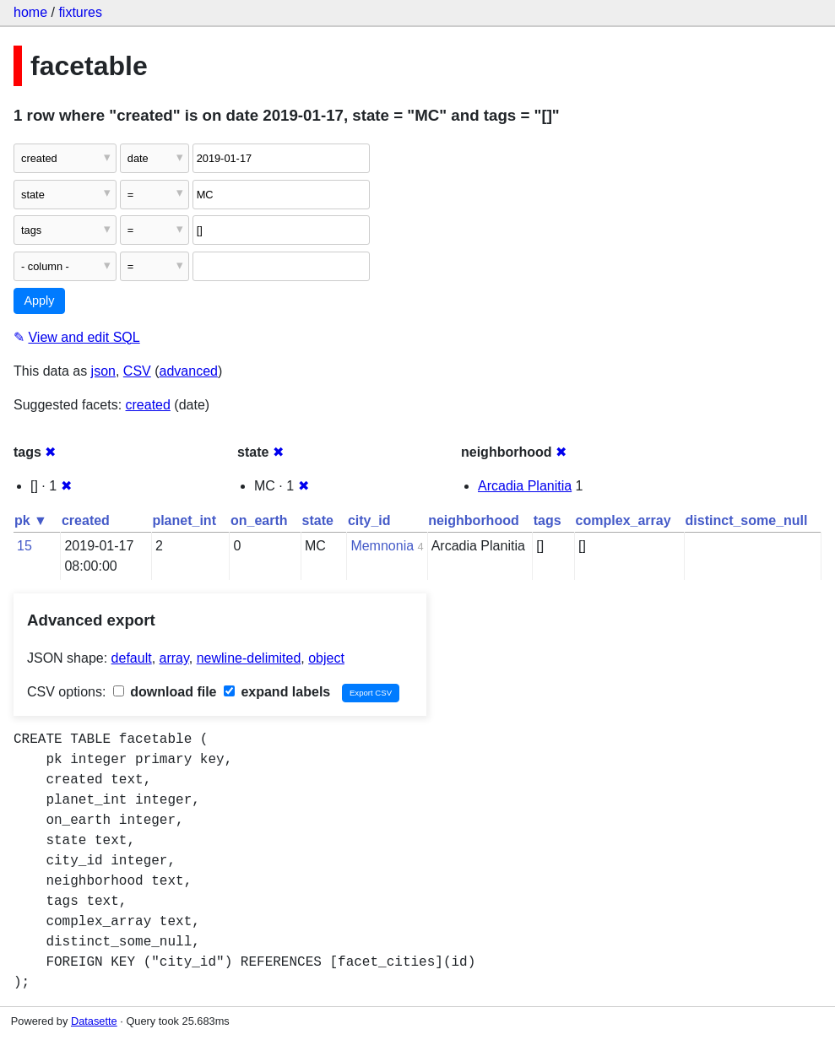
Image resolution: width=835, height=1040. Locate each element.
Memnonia (382, 546)
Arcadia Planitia (525, 486)
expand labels (277, 692)
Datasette (94, 1021)
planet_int (184, 520)
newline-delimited (249, 658)
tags (547, 520)
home (30, 12)
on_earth (259, 520)
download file (165, 692)
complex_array (623, 520)
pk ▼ (30, 520)
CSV (137, 371)
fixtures (80, 12)
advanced (189, 371)
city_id (369, 520)
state (317, 520)
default (131, 658)
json (103, 371)
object (326, 658)
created (148, 405)
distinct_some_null (747, 520)
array (174, 658)
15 (24, 546)
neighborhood (473, 520)
